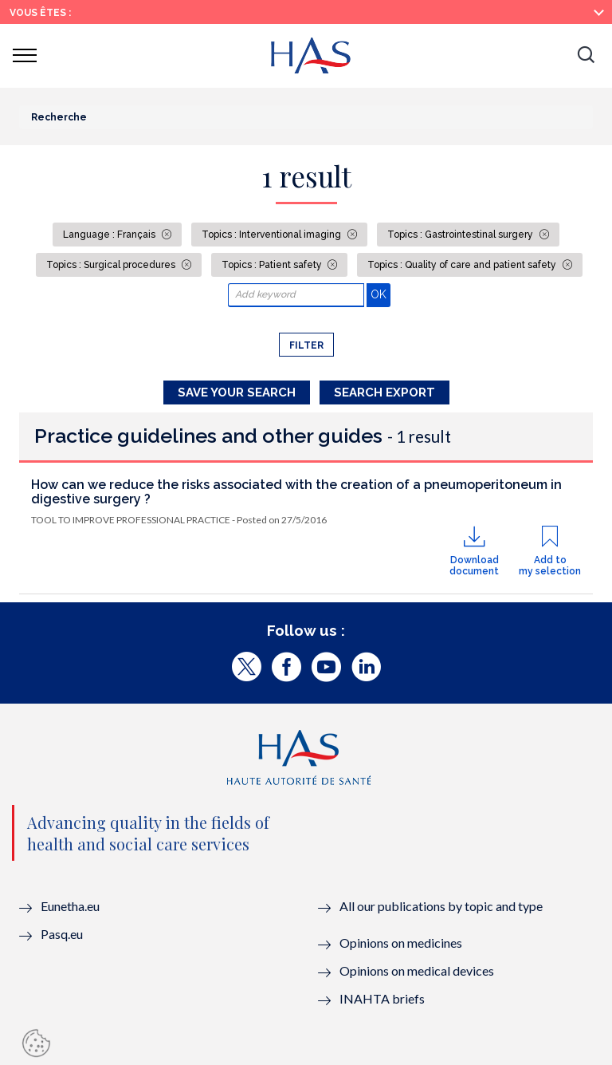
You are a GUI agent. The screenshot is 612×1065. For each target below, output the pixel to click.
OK (380, 294)
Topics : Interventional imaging (272, 234)
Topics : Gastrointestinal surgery (461, 234)
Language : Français (110, 234)
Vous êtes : (40, 12)
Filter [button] (306, 345)
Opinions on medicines (400, 942)
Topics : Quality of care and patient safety (463, 264)
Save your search (237, 392)
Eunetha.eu (70, 905)
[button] (585, 56)
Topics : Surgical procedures (112, 264)
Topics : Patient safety (273, 264)
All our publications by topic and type (441, 905)
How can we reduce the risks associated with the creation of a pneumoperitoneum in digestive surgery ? (296, 492)
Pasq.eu (62, 933)
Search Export (384, 392)
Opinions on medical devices (416, 970)
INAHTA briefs (382, 998)
